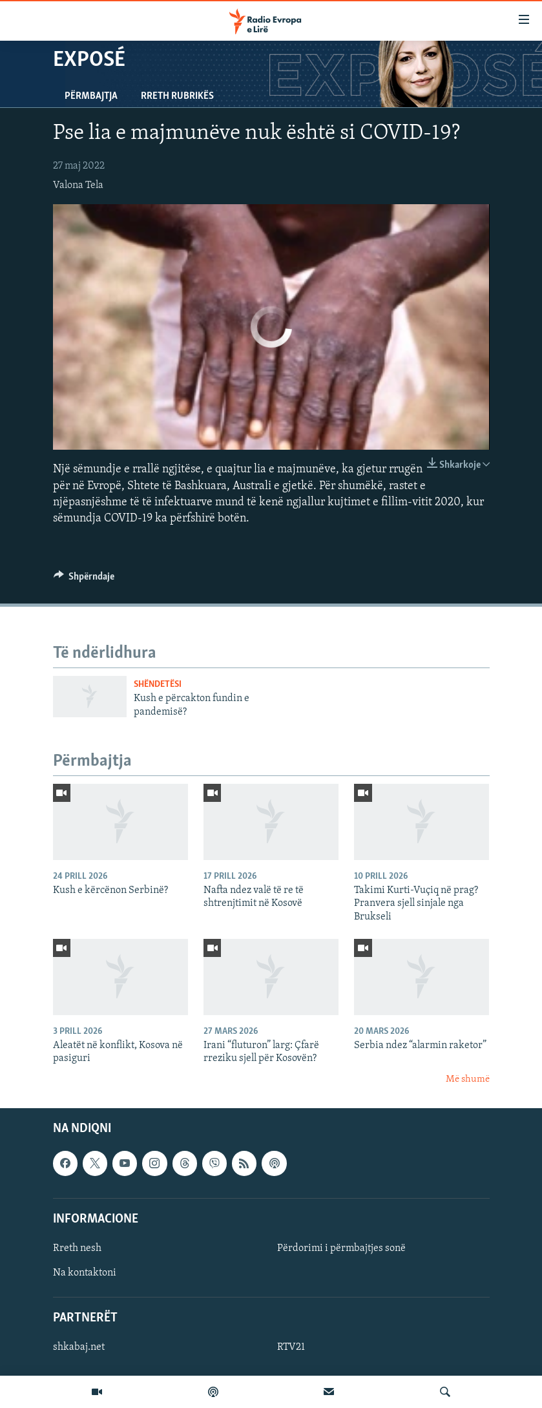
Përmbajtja (91, 96)
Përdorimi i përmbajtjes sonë (341, 1248)
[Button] (84, 579)
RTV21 (291, 1348)
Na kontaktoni (84, 1273)
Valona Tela (78, 185)
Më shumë (468, 1079)
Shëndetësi (158, 684)
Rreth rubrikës (177, 96)
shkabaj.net (79, 1348)
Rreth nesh (77, 1248)
